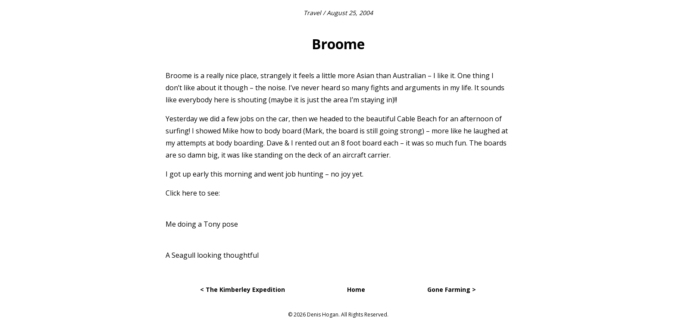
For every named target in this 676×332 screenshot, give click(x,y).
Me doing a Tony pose (202, 224)
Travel (312, 13)
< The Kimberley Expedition (242, 289)
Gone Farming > (451, 289)
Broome (338, 44)
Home (356, 289)
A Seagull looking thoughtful (212, 255)
